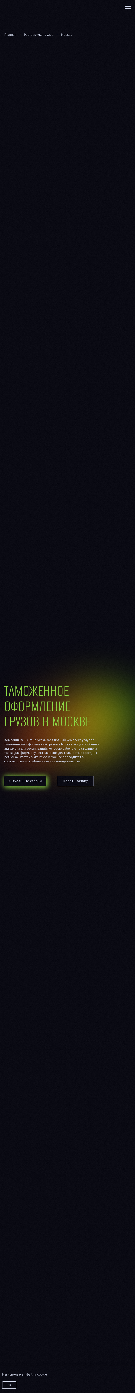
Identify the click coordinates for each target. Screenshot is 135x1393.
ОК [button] (9, 1385)
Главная (10, 35)
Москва (66, 35)
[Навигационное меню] (128, 7)
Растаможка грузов (38, 35)
